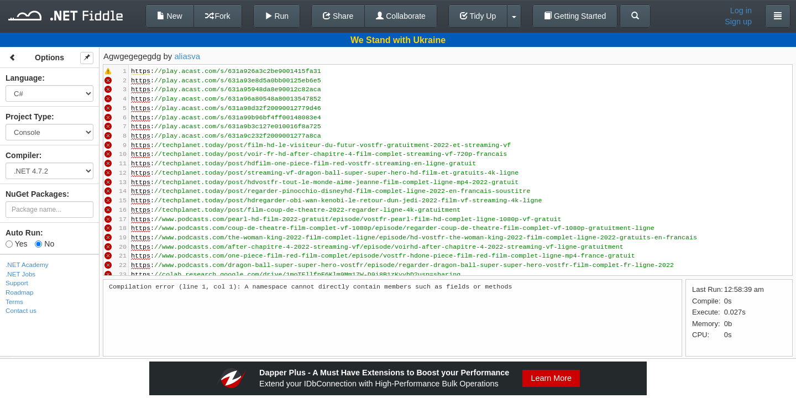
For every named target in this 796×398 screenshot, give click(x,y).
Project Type (28, 116)
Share (338, 16)
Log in (741, 10)
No (44, 243)
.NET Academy (27, 264)
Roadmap (20, 292)
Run (277, 16)
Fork (218, 16)
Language (24, 78)
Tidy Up (478, 16)
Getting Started (575, 16)
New (169, 16)
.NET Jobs (20, 273)
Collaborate (401, 16)
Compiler (22, 155)
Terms (14, 301)
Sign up (738, 21)
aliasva (187, 56)
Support (17, 282)
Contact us (21, 310)
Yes (16, 243)
